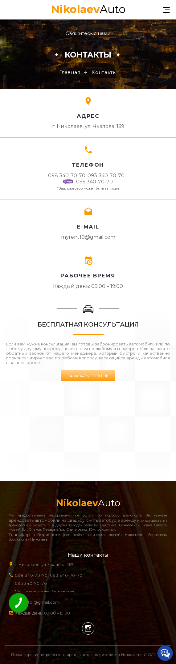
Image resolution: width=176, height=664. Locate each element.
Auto (88, 8)
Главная (69, 72)
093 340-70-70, (108, 175)
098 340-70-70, (67, 175)
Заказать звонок (88, 375)
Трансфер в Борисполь (34, 534)
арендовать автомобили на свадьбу (46, 520)
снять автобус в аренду (111, 520)
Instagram (88, 628)
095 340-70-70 (88, 182)
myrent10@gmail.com (88, 237)
